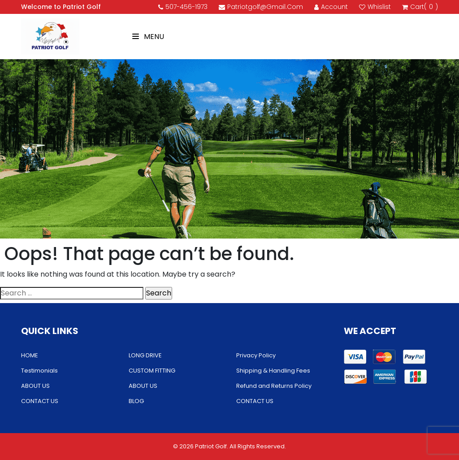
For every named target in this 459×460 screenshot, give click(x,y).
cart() (420, 7)
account (331, 6)
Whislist (375, 6)
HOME (29, 355)
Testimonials (39, 370)
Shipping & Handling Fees (273, 370)
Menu (148, 36)
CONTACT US (39, 401)
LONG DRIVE (145, 355)
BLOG (136, 401)
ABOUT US (35, 386)
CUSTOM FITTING (152, 370)
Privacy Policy (256, 355)
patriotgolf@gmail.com (261, 6)
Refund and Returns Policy (274, 386)
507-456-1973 (183, 6)
